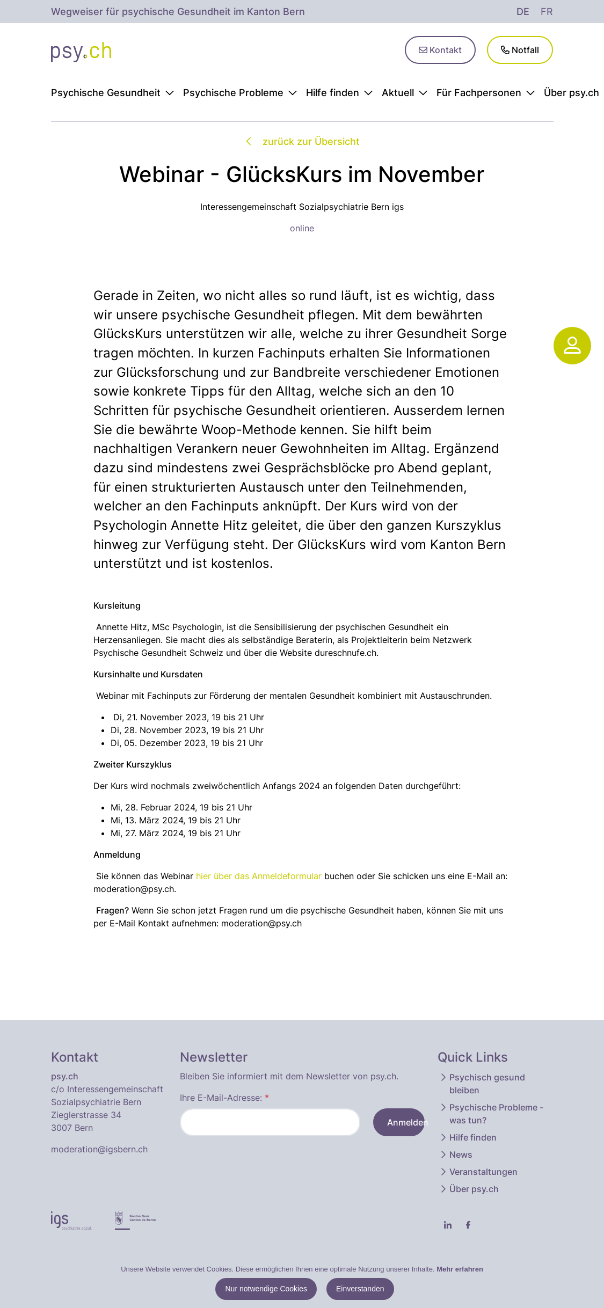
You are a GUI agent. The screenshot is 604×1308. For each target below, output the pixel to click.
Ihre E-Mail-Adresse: (224, 1097)
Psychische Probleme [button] (240, 92)
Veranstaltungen (478, 1171)
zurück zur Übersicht (302, 141)
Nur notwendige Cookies (266, 1288)
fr (547, 11)
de (522, 11)
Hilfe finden (468, 1137)
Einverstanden (360, 1288)
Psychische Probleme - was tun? (491, 1114)
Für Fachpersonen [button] (485, 92)
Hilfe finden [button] (339, 92)
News (455, 1154)
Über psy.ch (469, 1188)
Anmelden (406, 1122)
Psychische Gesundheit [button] (112, 92)
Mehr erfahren (459, 1269)
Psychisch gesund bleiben (482, 1083)
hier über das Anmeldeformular (259, 876)
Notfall (520, 50)
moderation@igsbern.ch (99, 1149)
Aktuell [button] (405, 92)
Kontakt (440, 50)
